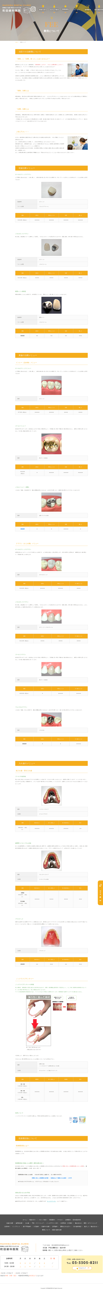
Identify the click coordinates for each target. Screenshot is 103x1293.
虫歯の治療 (9, 1223)
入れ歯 (27, 1223)
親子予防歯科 (27, 1226)
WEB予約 (100, 892)
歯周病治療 (19, 1223)
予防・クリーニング (38, 1223)
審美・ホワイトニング (90, 1223)
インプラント (16, 1226)
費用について (46, 1230)
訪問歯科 (55, 1226)
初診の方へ (43, 7)
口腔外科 (7, 1226)
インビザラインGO (52, 1223)
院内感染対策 (77, 1220)
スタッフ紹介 (54, 7)
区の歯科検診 (77, 1226)
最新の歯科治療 (56, 1230)
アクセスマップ (82, 1268)
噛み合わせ (78, 1223)
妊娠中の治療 (45, 1226)
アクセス (76, 7)
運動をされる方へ (65, 1226)
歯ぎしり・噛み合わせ (90, 1226)
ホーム (25, 1220)
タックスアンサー (51, 1201)
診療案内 (87, 7)
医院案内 (65, 7)
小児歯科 (36, 1226)
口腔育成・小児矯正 (66, 1223)
